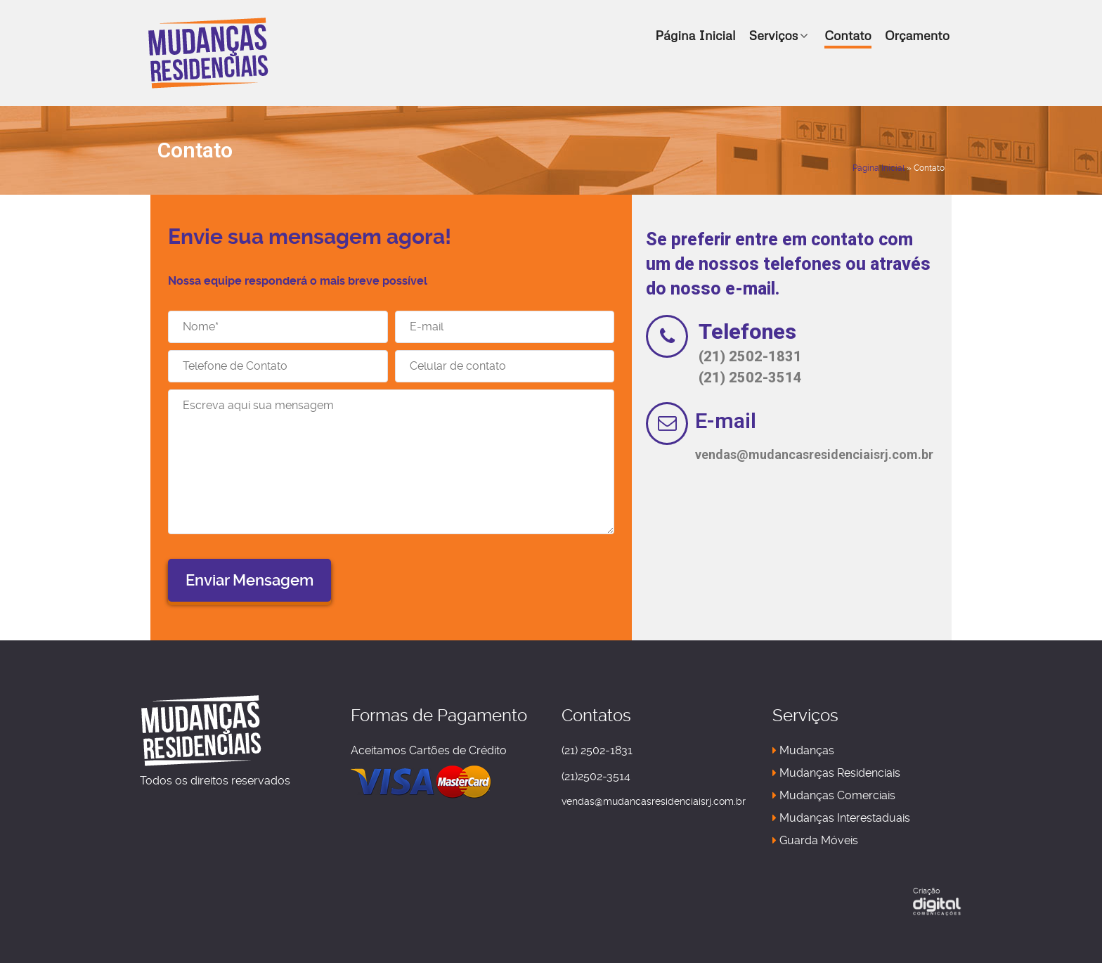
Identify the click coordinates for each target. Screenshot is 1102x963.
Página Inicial (879, 168)
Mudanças (803, 750)
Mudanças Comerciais (833, 795)
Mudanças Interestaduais (841, 818)
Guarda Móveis (815, 840)
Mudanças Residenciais (836, 773)
